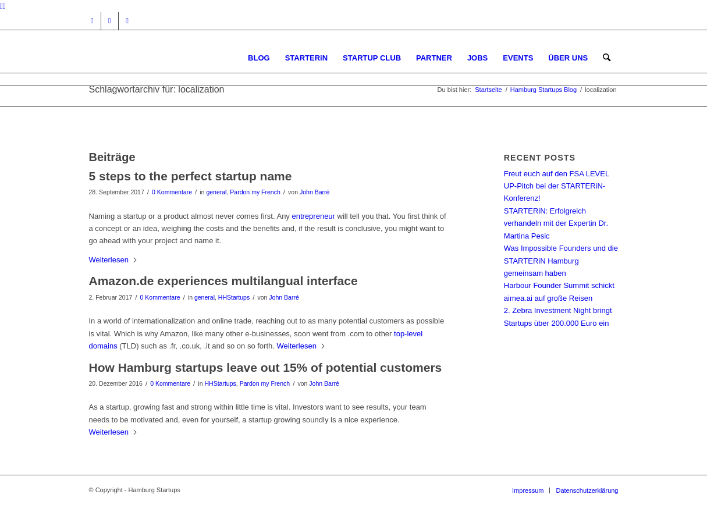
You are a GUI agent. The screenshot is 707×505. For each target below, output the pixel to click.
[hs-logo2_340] (176, 58)
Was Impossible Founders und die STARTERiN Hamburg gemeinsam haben (561, 261)
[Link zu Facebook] (109, 21)
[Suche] (606, 58)
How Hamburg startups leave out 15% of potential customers (265, 367)
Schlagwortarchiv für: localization (157, 89)
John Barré (314, 192)
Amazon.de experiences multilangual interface (223, 280)
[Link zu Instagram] (92, 21)
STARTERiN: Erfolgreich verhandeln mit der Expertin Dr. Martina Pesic (556, 223)
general (216, 192)
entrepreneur (314, 216)
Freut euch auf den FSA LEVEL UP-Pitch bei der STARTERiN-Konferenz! (556, 186)
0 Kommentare (172, 192)
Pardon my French (255, 192)
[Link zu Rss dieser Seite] (127, 21)
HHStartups (234, 297)
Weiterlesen (113, 259)
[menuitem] (259, 58)
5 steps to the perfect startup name (190, 176)
